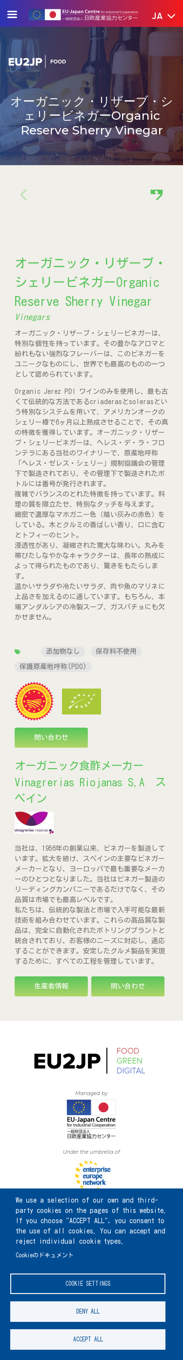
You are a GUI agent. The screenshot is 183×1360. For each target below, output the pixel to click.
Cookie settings (87, 1283)
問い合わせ (51, 737)
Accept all (88, 1339)
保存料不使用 (116, 651)
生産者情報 (51, 986)
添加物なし (63, 651)
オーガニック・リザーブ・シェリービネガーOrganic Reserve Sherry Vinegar (91, 282)
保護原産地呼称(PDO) (53, 666)
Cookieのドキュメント (45, 1255)
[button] (157, 16)
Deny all (88, 1311)
